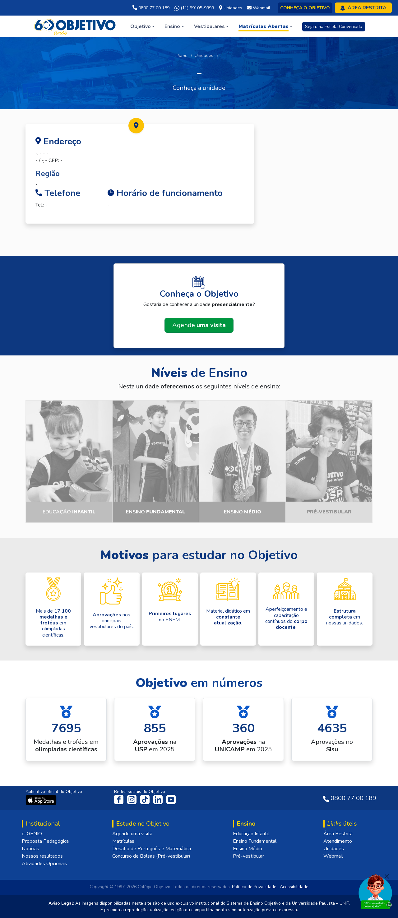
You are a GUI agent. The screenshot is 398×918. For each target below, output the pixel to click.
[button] (142, 26)
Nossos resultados (42, 856)
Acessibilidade (294, 887)
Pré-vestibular (248, 856)
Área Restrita (338, 833)
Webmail (333, 856)
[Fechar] (386, 876)
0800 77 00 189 (150, 8)
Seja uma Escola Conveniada (333, 27)
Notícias (30, 848)
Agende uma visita (132, 833)
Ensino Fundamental (254, 841)
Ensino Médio (247, 848)
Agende (199, 325)
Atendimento (337, 841)
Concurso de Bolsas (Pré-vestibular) (151, 856)
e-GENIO (32, 833)
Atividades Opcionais (44, 863)
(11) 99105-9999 (194, 8)
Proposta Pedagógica (45, 841)
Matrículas (123, 841)
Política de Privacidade (254, 887)
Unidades (204, 55)
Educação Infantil (251, 833)
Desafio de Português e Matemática (151, 848)
